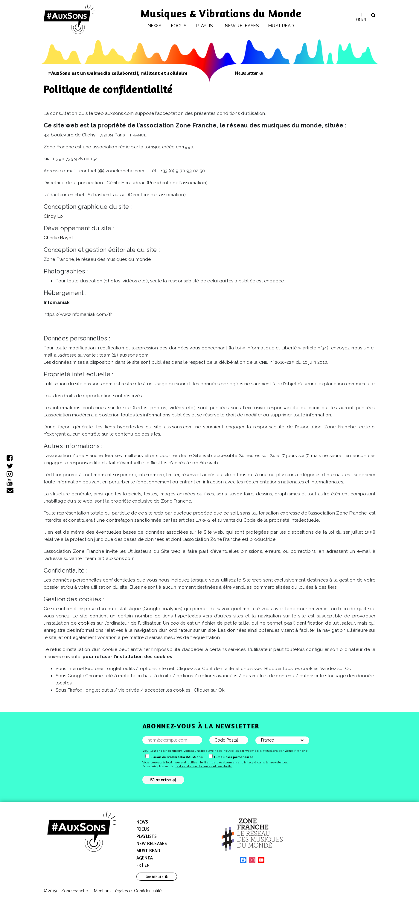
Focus (178, 25)
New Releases (151, 843)
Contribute (155, 876)
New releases (242, 25)
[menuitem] (358, 19)
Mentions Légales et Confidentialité (127, 890)
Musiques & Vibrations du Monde (221, 13)
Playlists (146, 836)
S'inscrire (163, 779)
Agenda (144, 858)
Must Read (281, 25)
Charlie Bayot (58, 238)
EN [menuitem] (363, 18)
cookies (86, 623)
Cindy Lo (53, 216)
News (154, 25)
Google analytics (162, 608)
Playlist (205, 25)
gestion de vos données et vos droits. (203, 766)
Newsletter (246, 73)
